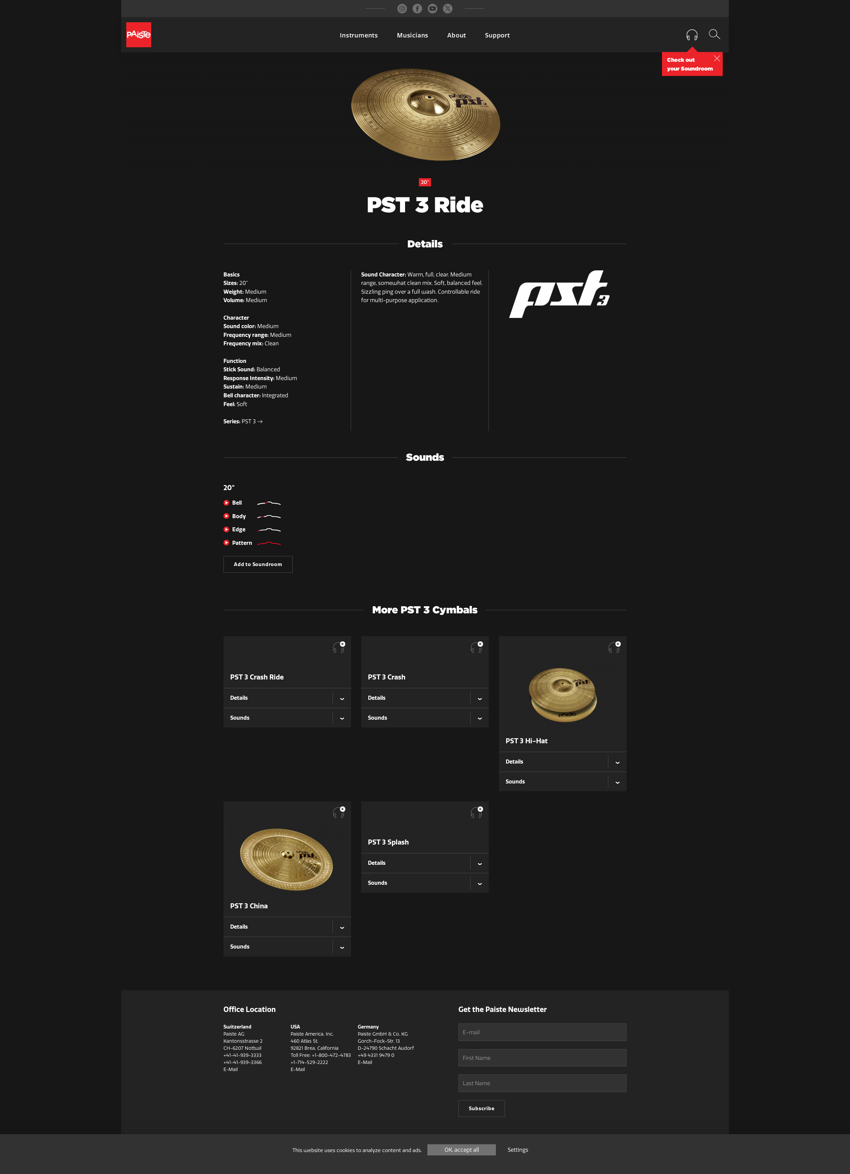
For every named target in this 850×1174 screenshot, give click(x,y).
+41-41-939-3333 (242, 1055)
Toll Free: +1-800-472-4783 (321, 1055)
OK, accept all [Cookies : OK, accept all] (462, 1150)
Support (497, 35)
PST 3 (252, 421)
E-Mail (230, 1069)
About (456, 35)
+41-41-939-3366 (242, 1062)
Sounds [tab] (239, 717)
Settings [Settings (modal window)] (518, 1150)
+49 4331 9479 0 (376, 1055)
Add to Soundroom (258, 564)
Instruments (359, 35)
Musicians (412, 35)
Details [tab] (239, 697)
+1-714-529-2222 (309, 1062)
